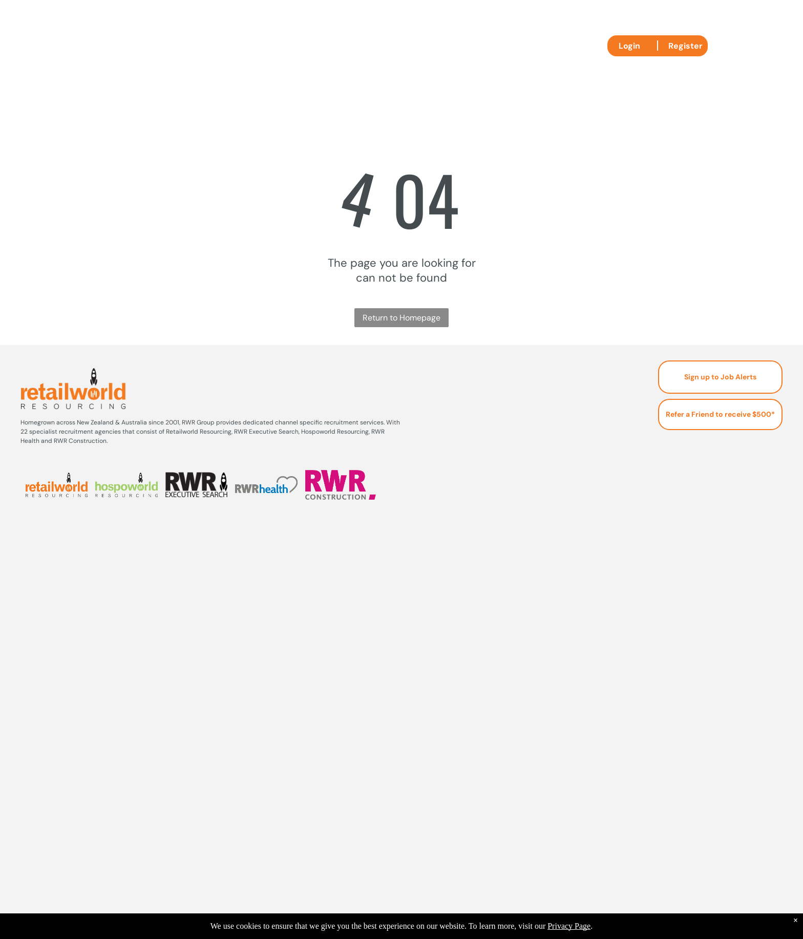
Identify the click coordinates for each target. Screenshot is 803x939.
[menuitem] (281, 45)
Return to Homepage (401, 317)
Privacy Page (568, 926)
